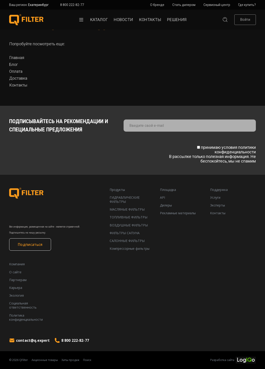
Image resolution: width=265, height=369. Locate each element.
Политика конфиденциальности (26, 317)
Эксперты (217, 205)
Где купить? (247, 5)
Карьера (15, 288)
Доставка (18, 78)
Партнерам (18, 280)
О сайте (15, 272)
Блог (13, 64)
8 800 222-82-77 (72, 5)
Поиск (87, 360)
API (162, 197)
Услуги (215, 197)
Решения (177, 19)
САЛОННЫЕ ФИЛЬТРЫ (127, 241)
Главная (16, 57)
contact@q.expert (29, 340)
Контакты (150, 19)
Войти (245, 19)
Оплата (15, 71)
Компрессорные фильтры (129, 249)
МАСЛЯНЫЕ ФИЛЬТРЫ (127, 209)
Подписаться (30, 244)
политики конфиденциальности (235, 149)
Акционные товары (45, 360)
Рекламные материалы (178, 213)
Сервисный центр (216, 5)
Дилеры (166, 205)
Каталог (99, 19)
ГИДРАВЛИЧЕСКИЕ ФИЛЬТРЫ (125, 199)
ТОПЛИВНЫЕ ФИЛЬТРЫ (128, 217)
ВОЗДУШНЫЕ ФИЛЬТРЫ (129, 225)
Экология (16, 295)
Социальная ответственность (23, 305)
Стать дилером (183, 5)
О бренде (157, 5)
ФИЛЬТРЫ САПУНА (125, 233)
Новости (123, 19)
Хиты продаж (70, 360)
